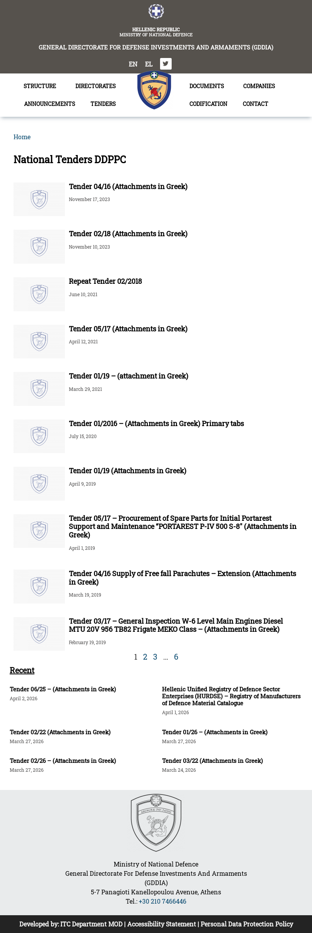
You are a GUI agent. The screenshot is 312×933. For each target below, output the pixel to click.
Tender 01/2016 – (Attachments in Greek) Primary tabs (156, 423)
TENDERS (104, 104)
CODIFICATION (208, 103)
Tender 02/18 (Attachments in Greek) (128, 233)
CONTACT (255, 103)
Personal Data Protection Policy (247, 924)
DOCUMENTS (208, 86)
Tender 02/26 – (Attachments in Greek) (63, 760)
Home (22, 137)
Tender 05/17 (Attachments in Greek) (128, 328)
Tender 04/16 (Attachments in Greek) (128, 186)
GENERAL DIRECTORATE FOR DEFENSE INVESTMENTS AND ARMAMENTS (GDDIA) (156, 47)
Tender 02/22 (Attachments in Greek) (60, 732)
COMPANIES (259, 86)
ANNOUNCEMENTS (49, 103)
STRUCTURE (42, 86)
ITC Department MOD (91, 924)
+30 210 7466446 (162, 901)
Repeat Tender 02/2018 (105, 281)
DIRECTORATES (97, 86)
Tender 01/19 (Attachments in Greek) (127, 470)
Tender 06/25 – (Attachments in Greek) (63, 689)
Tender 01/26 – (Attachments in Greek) (215, 732)
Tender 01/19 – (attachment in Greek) (128, 375)
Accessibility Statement (161, 924)
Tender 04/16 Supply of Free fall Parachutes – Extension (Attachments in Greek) (182, 578)
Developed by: (39, 924)
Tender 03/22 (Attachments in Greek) (212, 760)
